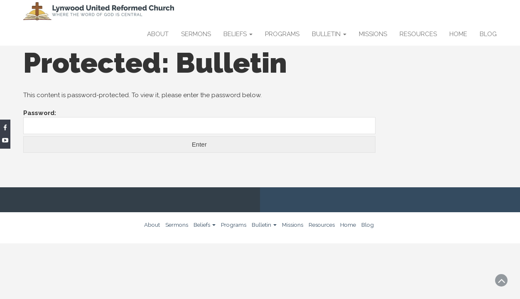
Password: (199, 121)
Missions (373, 34)
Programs (282, 34)
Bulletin (329, 34)
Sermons (196, 34)
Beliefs (238, 34)
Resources (418, 34)
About (158, 34)
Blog (488, 34)
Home (458, 34)
